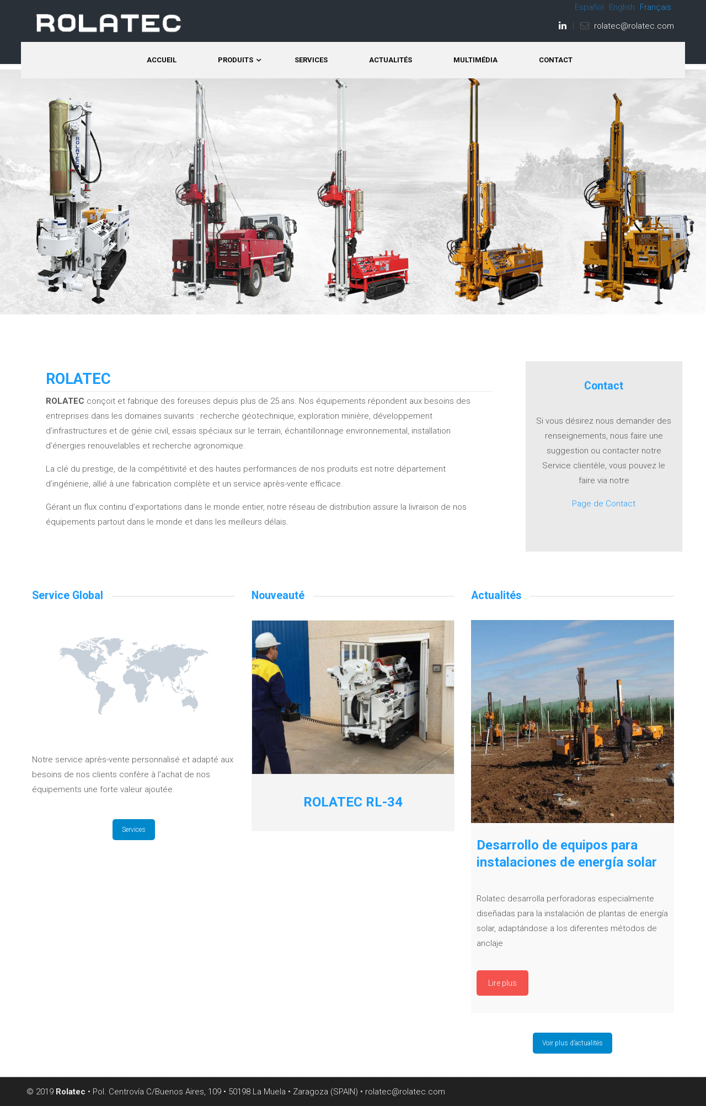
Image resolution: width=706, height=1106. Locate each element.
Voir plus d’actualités (572, 1043)
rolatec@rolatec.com (634, 26)
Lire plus (502, 983)
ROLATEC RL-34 (353, 802)
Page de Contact (603, 504)
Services (134, 829)
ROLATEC (109, 23)
